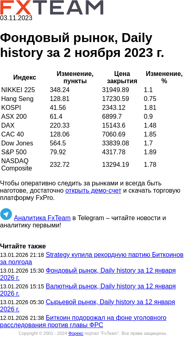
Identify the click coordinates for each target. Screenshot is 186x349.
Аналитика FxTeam (42, 217)
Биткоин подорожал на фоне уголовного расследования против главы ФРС (83, 321)
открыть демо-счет (93, 190)
